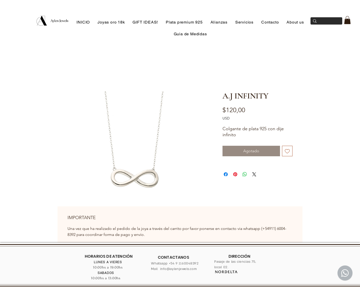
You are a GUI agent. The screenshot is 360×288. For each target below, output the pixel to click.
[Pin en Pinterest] (235, 174)
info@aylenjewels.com (178, 269)
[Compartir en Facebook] (226, 174)
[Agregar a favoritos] (287, 151)
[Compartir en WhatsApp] (245, 174)
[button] (347, 20)
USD (226, 118)
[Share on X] (254, 174)
